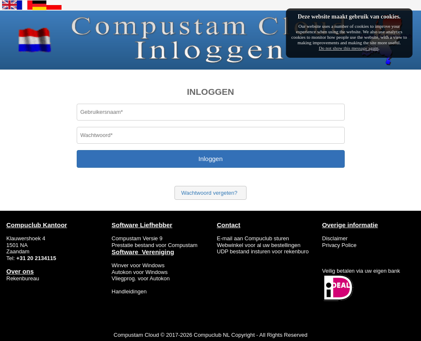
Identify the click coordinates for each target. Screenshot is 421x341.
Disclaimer (335, 238)
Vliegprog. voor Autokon (141, 278)
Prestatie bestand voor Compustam (155, 245)
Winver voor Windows (139, 265)
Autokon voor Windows (140, 272)
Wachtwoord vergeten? (209, 193)
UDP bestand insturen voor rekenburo (263, 251)
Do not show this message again (348, 48)
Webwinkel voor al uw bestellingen (258, 245)
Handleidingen (129, 291)
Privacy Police (339, 245)
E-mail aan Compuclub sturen (253, 238)
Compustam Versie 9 (137, 238)
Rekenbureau (22, 278)
